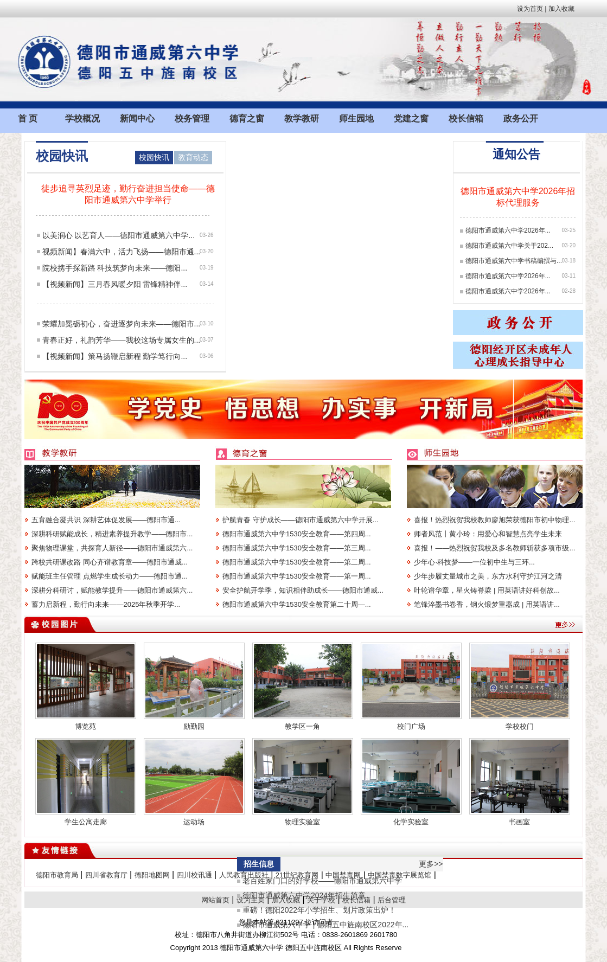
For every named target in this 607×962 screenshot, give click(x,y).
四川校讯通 (194, 875)
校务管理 (192, 118)
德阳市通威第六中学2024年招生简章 (304, 895)
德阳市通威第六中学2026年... (508, 230)
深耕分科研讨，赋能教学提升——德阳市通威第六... (112, 590)
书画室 (519, 822)
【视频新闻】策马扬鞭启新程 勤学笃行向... (115, 356)
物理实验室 (302, 822)
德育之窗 (246, 118)
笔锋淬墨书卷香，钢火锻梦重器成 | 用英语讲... (486, 604)
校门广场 (411, 726)
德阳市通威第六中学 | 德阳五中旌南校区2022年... (325, 924)
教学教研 (301, 118)
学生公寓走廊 (86, 822)
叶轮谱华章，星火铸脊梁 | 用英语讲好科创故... (486, 590)
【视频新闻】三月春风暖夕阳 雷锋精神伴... (115, 284)
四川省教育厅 (106, 875)
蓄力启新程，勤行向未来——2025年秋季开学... (105, 604)
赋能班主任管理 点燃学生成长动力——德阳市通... (109, 576)
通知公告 (516, 154)
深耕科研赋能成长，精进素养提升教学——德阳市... (112, 534)
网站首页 (215, 900)
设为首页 (530, 8)
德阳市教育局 (57, 875)
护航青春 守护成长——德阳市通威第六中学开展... (300, 520)
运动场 (194, 822)
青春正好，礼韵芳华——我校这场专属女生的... (121, 340)
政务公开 (520, 118)
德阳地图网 (152, 875)
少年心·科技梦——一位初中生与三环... (474, 562)
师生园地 (356, 118)
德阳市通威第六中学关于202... (509, 245)
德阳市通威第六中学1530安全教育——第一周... (296, 576)
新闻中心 (137, 118)
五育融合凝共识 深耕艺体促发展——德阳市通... (105, 520)
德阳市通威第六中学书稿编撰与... (513, 261)
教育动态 (193, 157)
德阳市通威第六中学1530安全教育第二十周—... (296, 604)
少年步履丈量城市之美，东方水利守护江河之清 (488, 576)
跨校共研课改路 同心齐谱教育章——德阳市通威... (109, 562)
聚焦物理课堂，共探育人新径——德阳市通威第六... (112, 548)
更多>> (431, 864)
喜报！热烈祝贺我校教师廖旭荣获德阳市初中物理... (494, 520)
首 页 (27, 118)
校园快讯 (154, 157)
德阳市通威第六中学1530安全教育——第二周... (296, 562)
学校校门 (520, 726)
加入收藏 (561, 8)
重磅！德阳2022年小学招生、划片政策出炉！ (319, 910)
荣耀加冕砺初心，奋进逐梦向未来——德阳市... (121, 323)
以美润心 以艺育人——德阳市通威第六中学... (118, 235)
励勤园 (194, 726)
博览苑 (85, 726)
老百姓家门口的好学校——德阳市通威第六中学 (322, 880)
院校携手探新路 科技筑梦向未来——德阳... (115, 268)
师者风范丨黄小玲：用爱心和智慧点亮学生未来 (488, 534)
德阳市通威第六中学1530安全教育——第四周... (296, 534)
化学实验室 (411, 822)
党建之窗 (411, 118)
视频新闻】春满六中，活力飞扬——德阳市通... (121, 251)
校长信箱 (466, 118)
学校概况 (82, 118)
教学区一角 (302, 726)
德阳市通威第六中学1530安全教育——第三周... (296, 548)
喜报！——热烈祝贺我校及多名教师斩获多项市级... (494, 548)
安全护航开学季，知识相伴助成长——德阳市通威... (303, 590)
